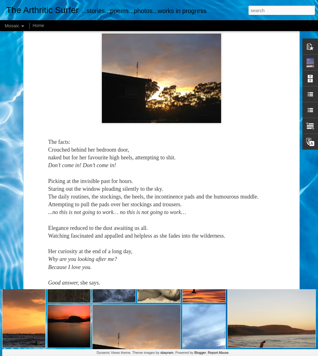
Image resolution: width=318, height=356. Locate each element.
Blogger (200, 352)
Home (38, 25)
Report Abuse (218, 352)
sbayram (166, 352)
